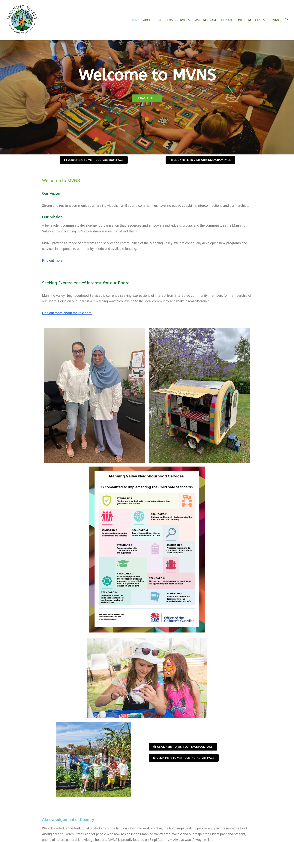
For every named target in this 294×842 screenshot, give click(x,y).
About (148, 20)
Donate (227, 20)
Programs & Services (173, 20)
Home (135, 20)
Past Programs (206, 20)
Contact (275, 20)
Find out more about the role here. (67, 313)
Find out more (52, 260)
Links (240, 20)
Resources (256, 20)
